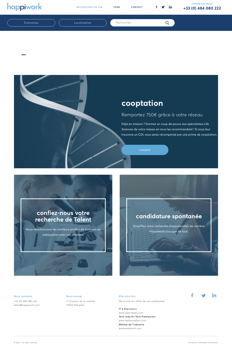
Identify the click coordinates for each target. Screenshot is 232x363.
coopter (145, 149)
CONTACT (137, 7)
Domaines (31, 22)
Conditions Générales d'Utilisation (203, 343)
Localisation (83, 22)
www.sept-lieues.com (131, 313)
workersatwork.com (130, 328)
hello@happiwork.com (27, 305)
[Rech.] (142, 22)
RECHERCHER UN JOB (89, 7)
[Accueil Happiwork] (24, 6)
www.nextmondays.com (132, 320)
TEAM (116, 7)
